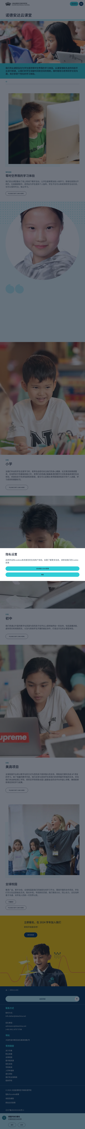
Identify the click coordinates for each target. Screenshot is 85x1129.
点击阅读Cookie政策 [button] (42, 568)
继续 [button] (42, 574)
